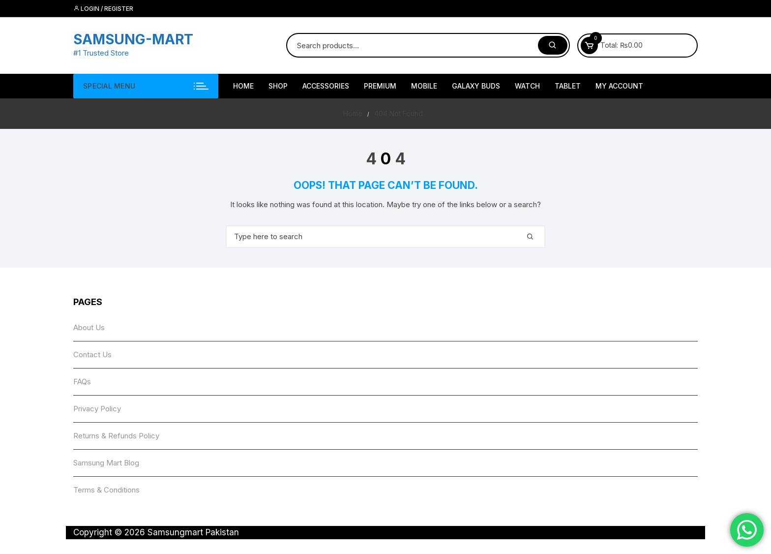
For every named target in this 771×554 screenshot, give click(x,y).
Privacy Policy (97, 408)
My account (619, 86)
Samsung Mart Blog (106, 462)
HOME (243, 86)
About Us (89, 327)
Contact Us (92, 354)
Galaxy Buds (476, 86)
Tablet (568, 86)
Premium (380, 86)
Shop (278, 86)
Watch (527, 86)
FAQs (82, 381)
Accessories (325, 86)
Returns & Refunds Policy (116, 435)
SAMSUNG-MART (133, 39)
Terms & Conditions (106, 489)
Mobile (424, 86)
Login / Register (103, 8)
